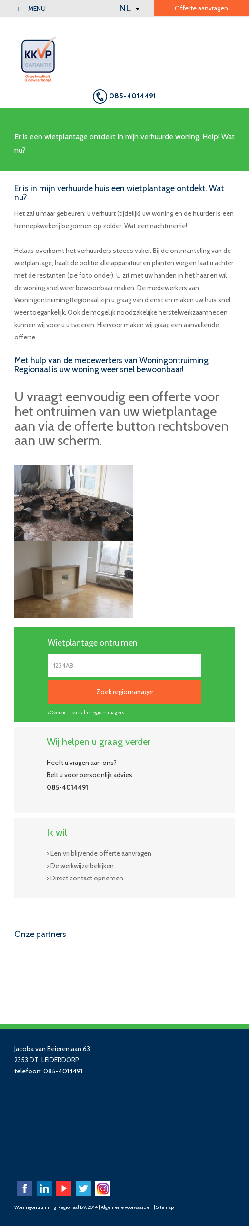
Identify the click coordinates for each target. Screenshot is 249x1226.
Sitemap (165, 1207)
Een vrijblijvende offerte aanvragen (100, 853)
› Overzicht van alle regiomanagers (86, 712)
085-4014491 (124, 96)
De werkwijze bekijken (82, 865)
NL (129, 8)
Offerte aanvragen (201, 8)
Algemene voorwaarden (127, 1207)
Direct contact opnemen (86, 878)
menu (31, 8)
